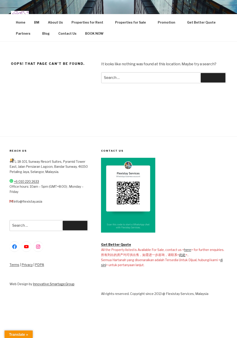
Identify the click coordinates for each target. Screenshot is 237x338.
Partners (25, 33)
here (187, 250)
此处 (182, 255)
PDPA (39, 265)
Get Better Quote (201, 22)
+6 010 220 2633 (26, 181)
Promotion (169, 22)
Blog (46, 33)
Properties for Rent (90, 22)
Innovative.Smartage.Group (53, 284)
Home (20, 22)
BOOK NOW (94, 33)
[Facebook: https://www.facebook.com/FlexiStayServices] (14, 247)
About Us (55, 22)
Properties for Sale (132, 22)
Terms (14, 265)
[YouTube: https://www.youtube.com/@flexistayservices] (26, 247)
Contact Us (67, 33)
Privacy (27, 265)
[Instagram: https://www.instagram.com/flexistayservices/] (38, 247)
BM (36, 22)
